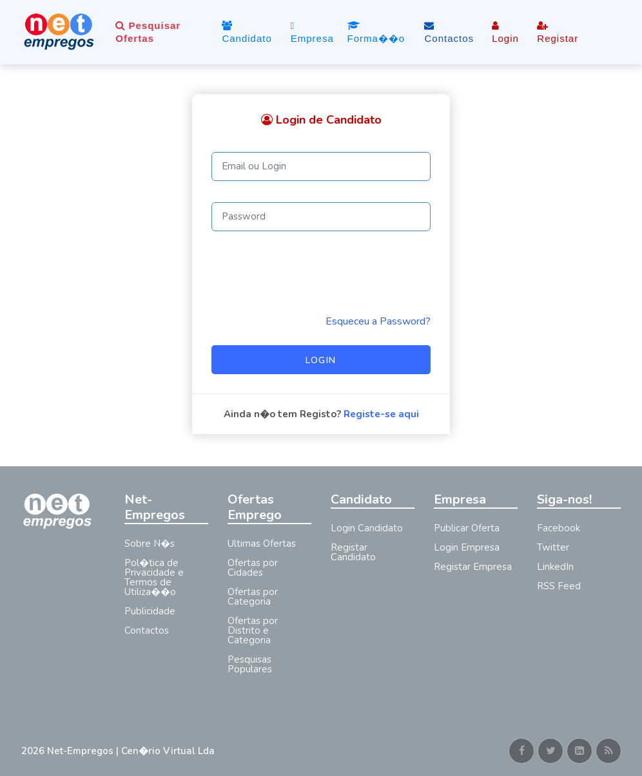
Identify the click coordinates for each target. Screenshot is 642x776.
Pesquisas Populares (250, 664)
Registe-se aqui (381, 414)
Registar (557, 32)
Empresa (312, 32)
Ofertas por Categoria (253, 596)
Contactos (449, 32)
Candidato (246, 32)
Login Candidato (367, 528)
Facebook (558, 528)
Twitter (553, 547)
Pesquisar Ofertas (147, 32)
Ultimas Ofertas (262, 543)
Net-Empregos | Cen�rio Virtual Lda (131, 750)
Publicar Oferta (467, 528)
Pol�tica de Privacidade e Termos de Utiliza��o (154, 577)
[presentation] (309, 272)
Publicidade (149, 611)
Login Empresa (467, 547)
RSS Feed (559, 586)
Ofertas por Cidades (253, 567)
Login (505, 32)
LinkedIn (555, 566)
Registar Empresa (473, 566)
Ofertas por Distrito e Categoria (253, 630)
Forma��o (376, 32)
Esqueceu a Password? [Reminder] (378, 321)
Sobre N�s (149, 543)
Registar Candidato (353, 552)
